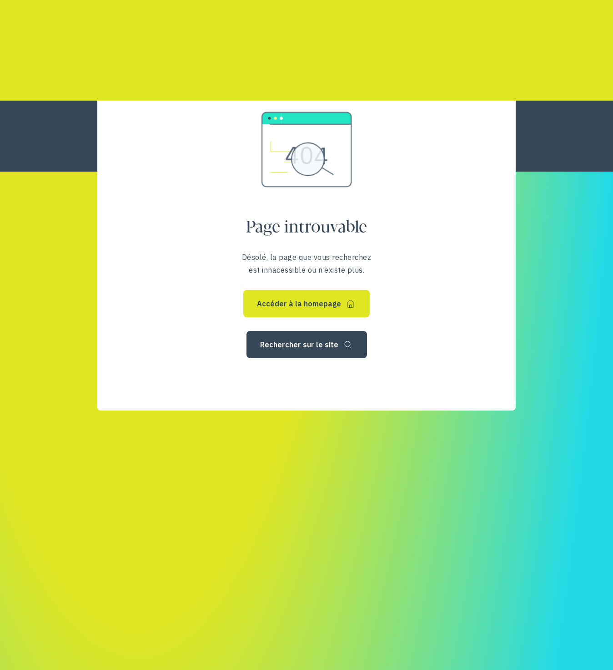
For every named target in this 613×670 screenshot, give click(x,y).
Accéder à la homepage (299, 303)
